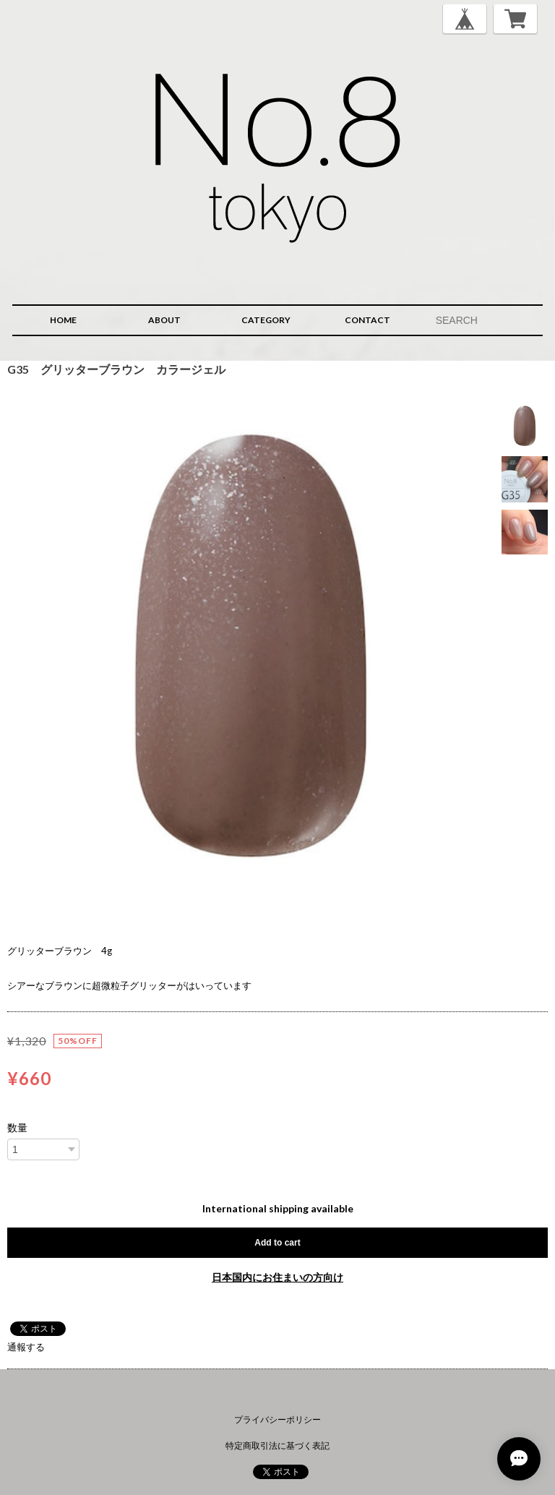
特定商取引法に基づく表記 (277, 1445)
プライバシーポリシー (277, 1419)
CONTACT (367, 319)
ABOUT (164, 319)
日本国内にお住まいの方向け (277, 1277)
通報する (26, 1347)
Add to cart (277, 1243)
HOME (63, 319)
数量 (17, 1128)
